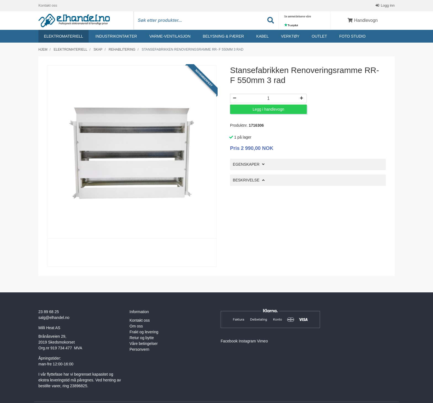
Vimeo (262, 341)
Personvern (139, 349)
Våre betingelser (144, 343)
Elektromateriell (63, 36)
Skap (98, 49)
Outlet (319, 36)
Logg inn (387, 5)
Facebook (229, 341)
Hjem (42, 49)
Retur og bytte (142, 338)
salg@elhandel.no (53, 317)
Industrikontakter (116, 36)
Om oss (136, 326)
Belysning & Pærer (223, 36)
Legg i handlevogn (268, 109)
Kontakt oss (47, 5)
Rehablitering (122, 49)
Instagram (247, 341)
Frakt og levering (144, 332)
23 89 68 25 (48, 312)
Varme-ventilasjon (170, 36)
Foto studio (352, 36)
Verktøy (290, 36)
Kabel (262, 36)
